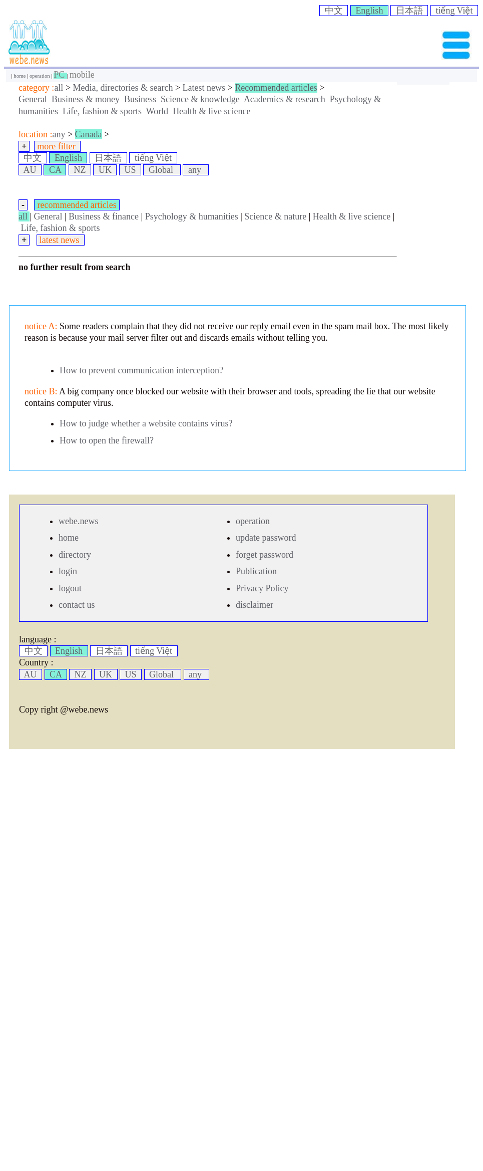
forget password (264, 555)
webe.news (78, 521)
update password (266, 538)
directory (75, 555)
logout (70, 588)
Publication (256, 571)
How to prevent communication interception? (141, 370)
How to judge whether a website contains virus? (146, 423)
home (20, 76)
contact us (77, 605)
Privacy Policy (262, 588)
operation (40, 76)
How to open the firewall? (107, 440)
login (68, 571)
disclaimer (254, 605)
